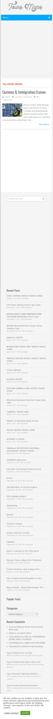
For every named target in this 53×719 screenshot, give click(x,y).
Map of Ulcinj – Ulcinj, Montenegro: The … (26, 587)
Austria (10, 515)
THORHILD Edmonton (16, 460)
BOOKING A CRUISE (15, 439)
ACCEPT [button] (25, 713)
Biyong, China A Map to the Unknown (24, 560)
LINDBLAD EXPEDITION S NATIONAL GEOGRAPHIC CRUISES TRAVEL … (23, 449)
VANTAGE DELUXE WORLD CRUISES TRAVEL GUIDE (26, 359)
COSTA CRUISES (14, 370)
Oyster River (26, 633)
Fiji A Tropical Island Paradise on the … (25, 578)
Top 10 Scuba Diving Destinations (22, 685)
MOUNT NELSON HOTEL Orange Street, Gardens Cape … (24, 327)
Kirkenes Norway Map (32, 646)
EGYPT (10, 478)
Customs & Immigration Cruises (24, 92)
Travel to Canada (14, 524)
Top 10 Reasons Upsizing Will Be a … (24, 674)
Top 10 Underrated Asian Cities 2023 (23, 662)
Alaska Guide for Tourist (18, 533)
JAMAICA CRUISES (15, 337)
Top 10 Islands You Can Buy (19, 653)
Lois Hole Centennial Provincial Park (24, 469)
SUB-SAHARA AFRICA (16, 496)
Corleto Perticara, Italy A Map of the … (24, 569)
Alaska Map (12, 505)
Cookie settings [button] (11, 713)
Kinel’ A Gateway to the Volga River (23, 551)
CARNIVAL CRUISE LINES (18, 412)
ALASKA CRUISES (14, 379)
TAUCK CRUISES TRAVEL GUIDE (21, 430)
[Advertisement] (26, 49)
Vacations (27, 97)
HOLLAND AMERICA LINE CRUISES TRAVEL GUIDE (26, 389)
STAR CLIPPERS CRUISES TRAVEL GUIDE (24, 296)
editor (7, 97)
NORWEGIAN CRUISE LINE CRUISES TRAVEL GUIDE (26, 348)
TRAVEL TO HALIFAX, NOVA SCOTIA (23, 421)
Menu (5, 17)
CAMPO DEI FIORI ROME (34, 643)
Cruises (18, 97)
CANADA (11, 542)
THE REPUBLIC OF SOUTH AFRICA (22, 487)
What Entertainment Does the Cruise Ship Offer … (26, 401)
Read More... (45, 124)
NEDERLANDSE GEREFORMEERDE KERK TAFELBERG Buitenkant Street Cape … (24, 315)
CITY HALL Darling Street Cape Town (24, 305)
